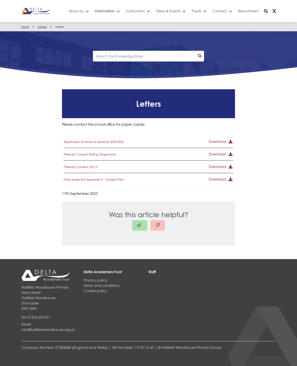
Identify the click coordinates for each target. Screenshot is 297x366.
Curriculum (135, 10)
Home (25, 27)
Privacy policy (95, 280)
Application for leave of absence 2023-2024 (93, 142)
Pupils (196, 10)
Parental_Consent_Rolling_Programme (90, 154)
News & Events (168, 10)
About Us (76, 10)
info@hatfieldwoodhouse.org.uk (48, 329)
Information (105, 10)
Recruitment (248, 10)
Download (217, 141)
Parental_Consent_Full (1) (81, 167)
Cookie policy (95, 290)
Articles (42, 27)
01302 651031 (38, 317)
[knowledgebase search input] (148, 56)
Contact (220, 10)
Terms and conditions (101, 285)
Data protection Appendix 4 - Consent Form (94, 179)
